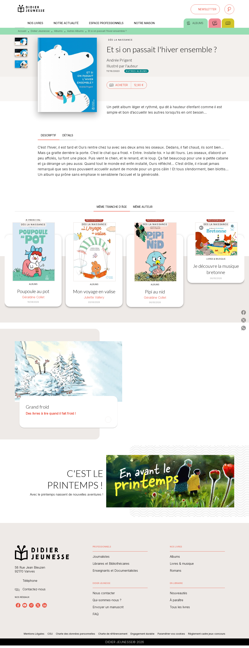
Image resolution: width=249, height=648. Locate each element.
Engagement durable (142, 633)
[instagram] (31, 605)
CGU (50, 633)
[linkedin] (44, 605)
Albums (58, 31)
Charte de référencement (112, 633)
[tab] (20, 23)
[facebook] (18, 605)
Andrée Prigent (119, 60)
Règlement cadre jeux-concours (206, 633)
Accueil (22, 31)
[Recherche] (229, 9)
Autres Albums (75, 31)
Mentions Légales (34, 633)
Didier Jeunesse (40, 31)
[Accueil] (31, 9)
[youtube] (24, 605)
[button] (205, 9)
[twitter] (38, 605)
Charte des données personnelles (75, 633)
